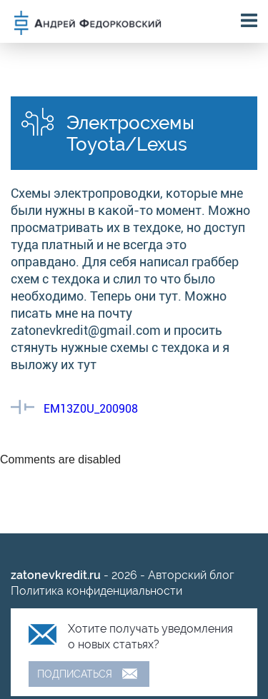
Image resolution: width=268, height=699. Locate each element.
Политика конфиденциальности (96, 591)
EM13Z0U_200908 (91, 409)
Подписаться (74, 674)
